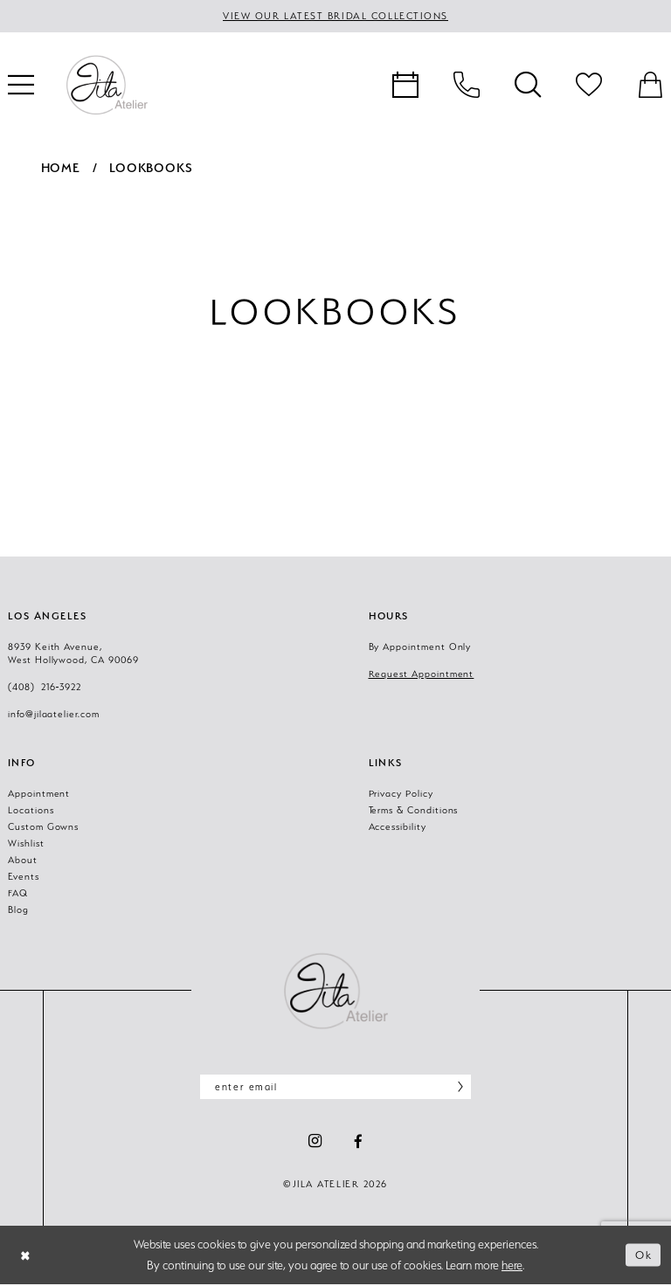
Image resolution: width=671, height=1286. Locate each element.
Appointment (39, 793)
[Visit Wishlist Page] (588, 85)
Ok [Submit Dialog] (642, 1256)
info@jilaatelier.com (54, 714)
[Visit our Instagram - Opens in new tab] (315, 1143)
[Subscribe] (455, 1088)
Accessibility (397, 826)
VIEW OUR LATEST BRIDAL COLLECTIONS (335, 16)
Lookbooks (150, 168)
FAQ (18, 893)
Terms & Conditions (414, 810)
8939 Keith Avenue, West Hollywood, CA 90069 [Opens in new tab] (73, 653)
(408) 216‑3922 (44, 687)
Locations (30, 810)
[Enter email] (335, 1088)
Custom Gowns (43, 826)
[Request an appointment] (405, 85)
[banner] (106, 85)
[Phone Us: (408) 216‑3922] (466, 85)
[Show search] (527, 85)
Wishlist (26, 843)
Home (60, 168)
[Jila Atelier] (335, 991)
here (512, 1267)
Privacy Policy (401, 793)
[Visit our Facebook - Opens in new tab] (358, 1143)
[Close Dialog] (26, 1256)
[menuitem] (405, 85)
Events (23, 876)
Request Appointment (421, 673)
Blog (18, 909)
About (23, 860)
